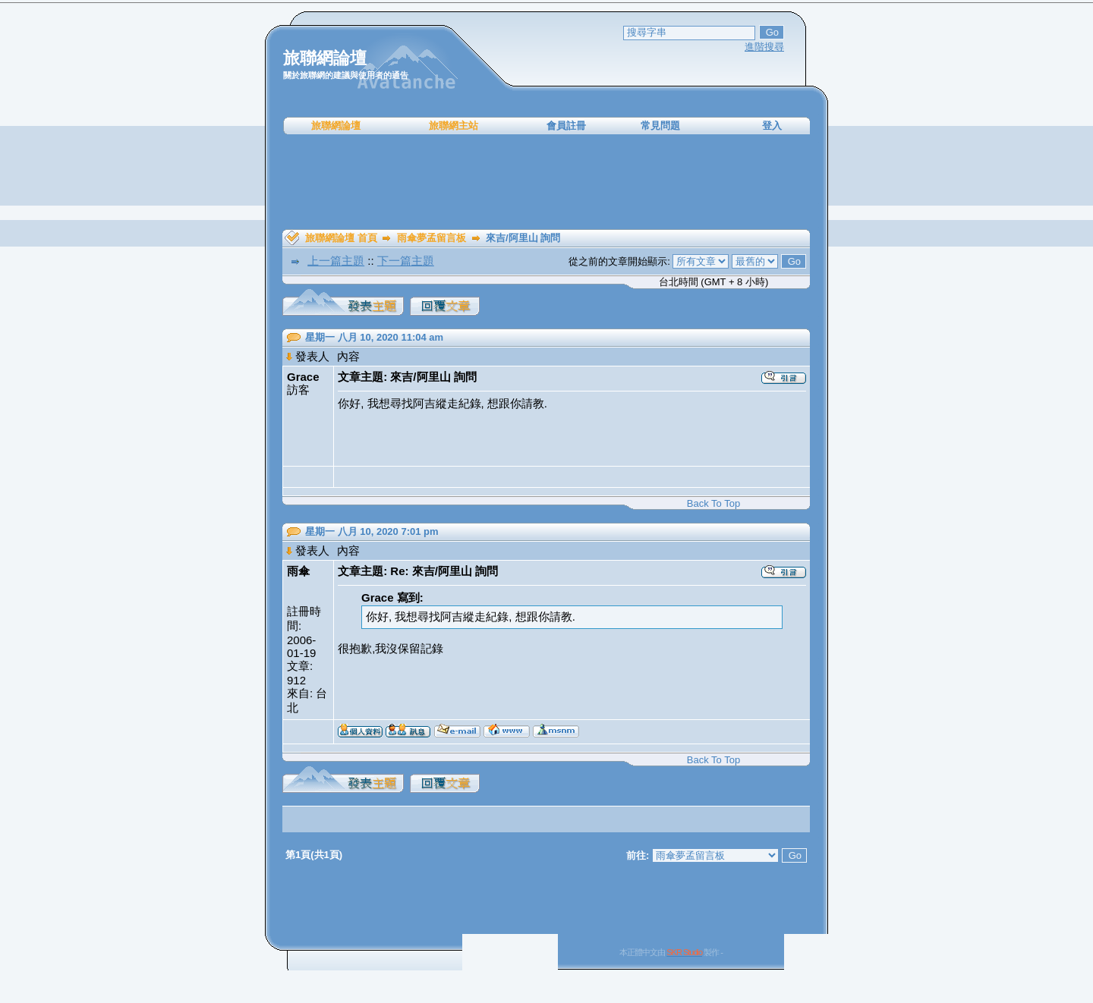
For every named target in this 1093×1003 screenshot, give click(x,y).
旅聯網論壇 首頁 (341, 238)
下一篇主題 (405, 260)
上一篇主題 (335, 260)
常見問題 (660, 125)
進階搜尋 (764, 46)
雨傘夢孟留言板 (431, 238)
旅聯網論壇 (336, 125)
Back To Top (713, 503)
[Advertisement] (546, 182)
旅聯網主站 (453, 125)
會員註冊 (566, 125)
